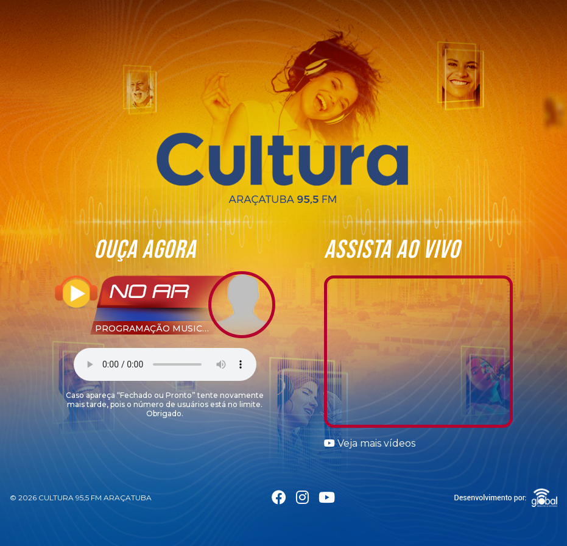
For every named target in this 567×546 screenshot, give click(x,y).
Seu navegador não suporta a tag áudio (165, 364)
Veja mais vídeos (369, 443)
